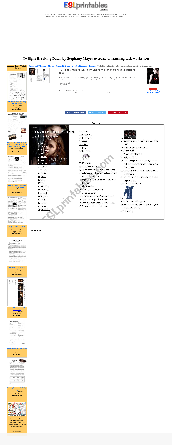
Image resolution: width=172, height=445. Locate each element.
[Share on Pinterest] (118, 112)
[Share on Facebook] (75, 112)
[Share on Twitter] (97, 112)
